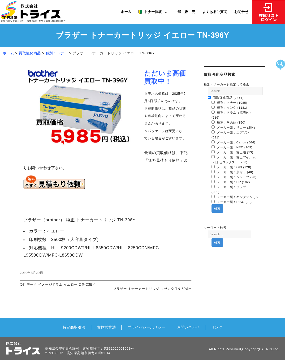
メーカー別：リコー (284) (233, 127)
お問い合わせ (188, 327)
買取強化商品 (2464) (226, 97)
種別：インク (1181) (229, 107)
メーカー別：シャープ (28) (234, 177)
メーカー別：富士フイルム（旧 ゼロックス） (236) (234, 159)
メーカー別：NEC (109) (232, 147)
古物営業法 (106, 327)
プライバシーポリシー (146, 327)
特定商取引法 (74, 327)
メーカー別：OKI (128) (231, 167)
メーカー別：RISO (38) (232, 202)
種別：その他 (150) (229, 122)
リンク (216, 327)
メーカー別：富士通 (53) (232, 152)
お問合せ (241, 12)
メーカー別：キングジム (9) (235, 197)
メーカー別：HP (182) (231, 182)
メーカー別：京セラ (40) (232, 172)
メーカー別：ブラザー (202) (230, 189)
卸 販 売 (188, 12)
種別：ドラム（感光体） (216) (232, 115)
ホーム (126, 12)
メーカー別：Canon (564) (233, 142)
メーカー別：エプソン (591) (230, 134)
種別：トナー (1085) (229, 102)
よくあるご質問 (214, 12)
